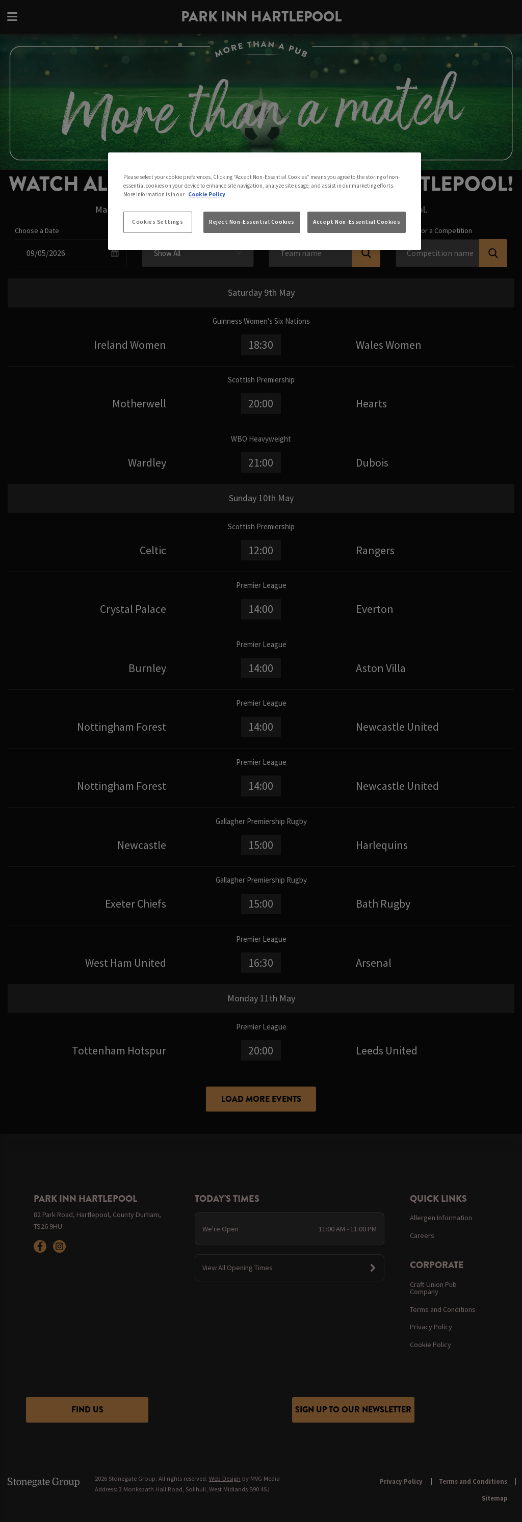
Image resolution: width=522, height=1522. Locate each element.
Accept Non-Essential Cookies (356, 221)
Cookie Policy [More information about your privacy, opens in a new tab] (206, 194)
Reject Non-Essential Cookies (252, 221)
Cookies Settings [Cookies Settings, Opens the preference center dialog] (157, 221)
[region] (264, 201)
